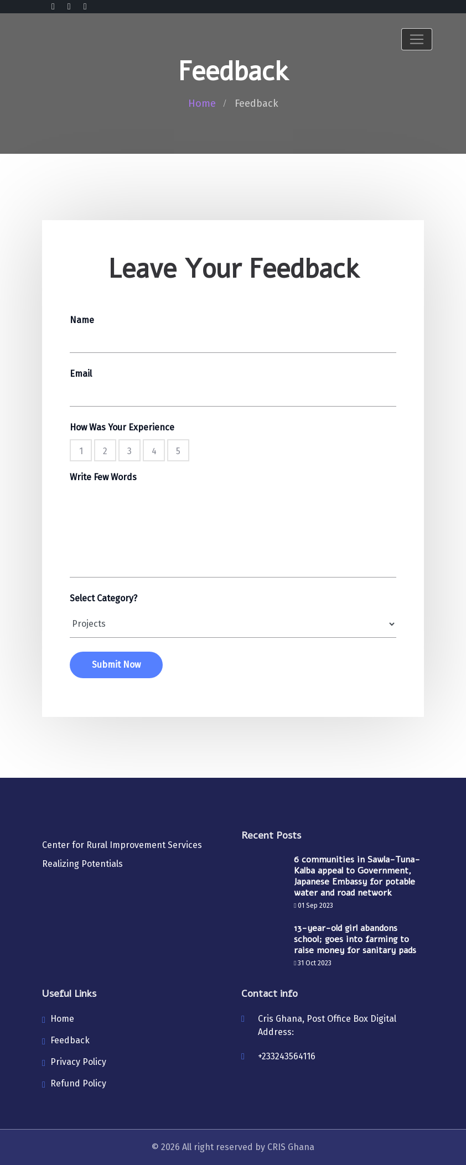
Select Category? (103, 598)
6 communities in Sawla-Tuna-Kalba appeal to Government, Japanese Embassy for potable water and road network (357, 876)
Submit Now (116, 664)
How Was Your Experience (122, 427)
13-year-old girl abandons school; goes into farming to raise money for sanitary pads (355, 939)
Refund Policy (78, 1083)
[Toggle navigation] (416, 39)
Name (82, 320)
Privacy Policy (78, 1062)
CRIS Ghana (290, 1147)
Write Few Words (103, 477)
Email (81, 373)
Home (202, 103)
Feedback (70, 1040)
